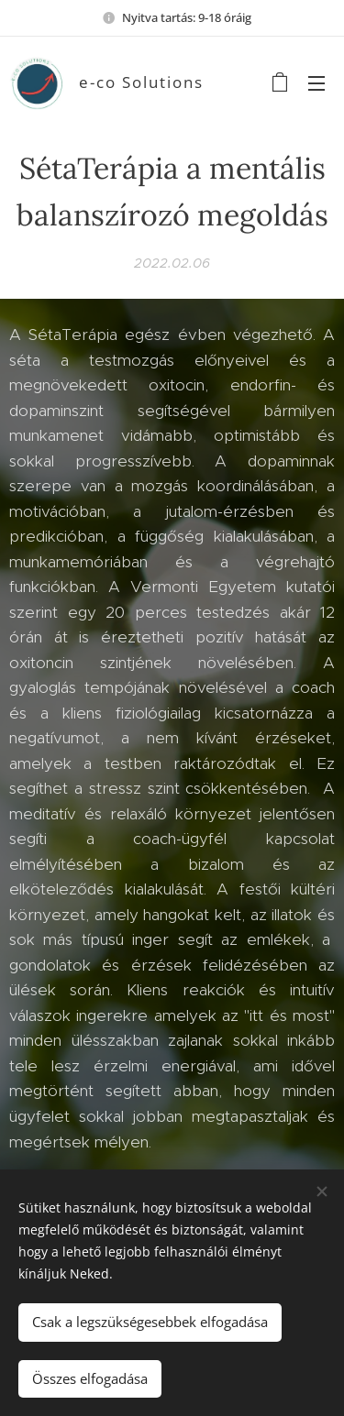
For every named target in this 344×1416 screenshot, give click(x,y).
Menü (316, 83)
